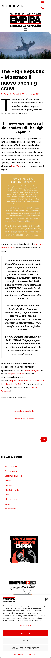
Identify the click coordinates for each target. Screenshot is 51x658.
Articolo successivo (24, 412)
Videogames (10, 502)
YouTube (19, 378)
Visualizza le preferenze (25, 648)
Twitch (9, 378)
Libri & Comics (11, 493)
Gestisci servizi (25, 625)
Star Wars (16, 160)
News (7, 498)
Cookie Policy (18, 654)
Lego (6, 488)
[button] (47, 599)
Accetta (25, 633)
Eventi (7, 474)
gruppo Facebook (16, 367)
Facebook (24, 374)
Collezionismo (11, 465)
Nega (25, 640)
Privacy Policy (32, 654)
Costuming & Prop (13, 469)
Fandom (8, 479)
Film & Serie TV (11, 483)
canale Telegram (32, 364)
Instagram (35, 374)
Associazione (10, 460)
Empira (12, 374)
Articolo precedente (24, 405)
